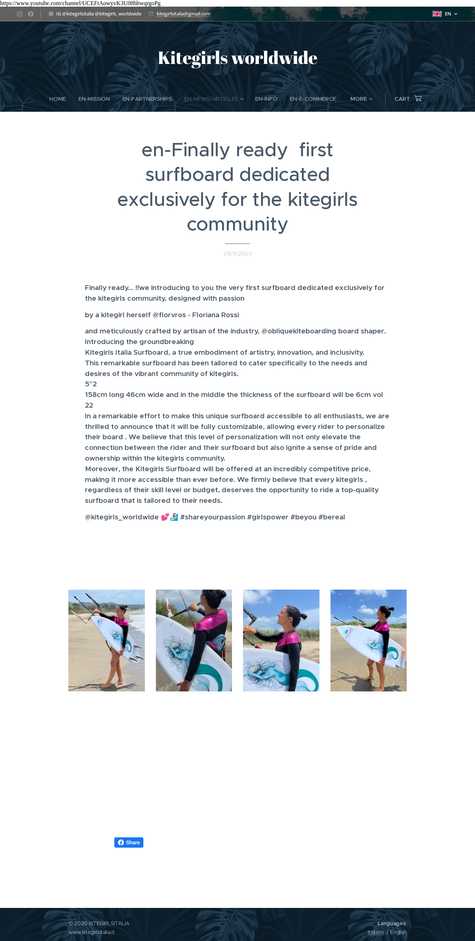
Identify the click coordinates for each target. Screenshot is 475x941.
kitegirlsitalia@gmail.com (184, 13)
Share (129, 842)
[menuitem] (56, 99)
